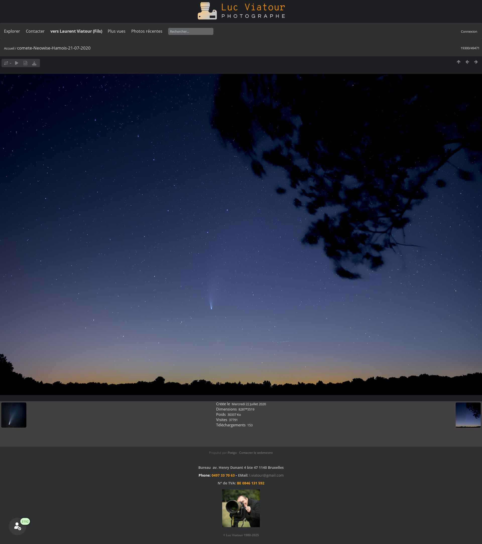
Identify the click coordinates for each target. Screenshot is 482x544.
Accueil (9, 48)
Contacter (35, 31)
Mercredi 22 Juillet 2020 (249, 404)
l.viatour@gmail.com (266, 475)
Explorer (12, 31)
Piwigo (232, 452)
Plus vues (117, 31)
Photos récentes (146, 31)
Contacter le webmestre (256, 452)
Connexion (469, 31)
